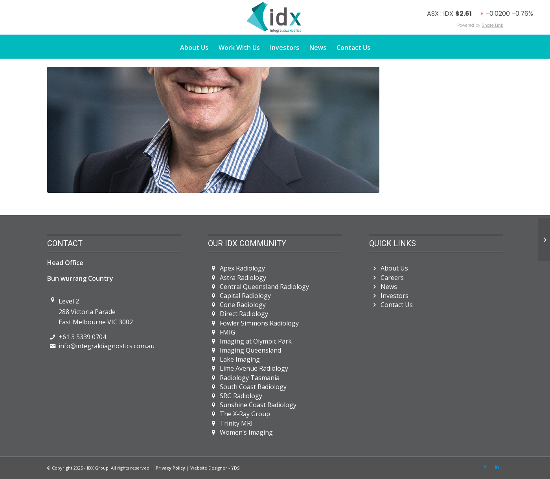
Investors (394, 295)
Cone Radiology (243, 304)
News (389, 286)
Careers (392, 277)
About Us (394, 268)
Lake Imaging (240, 359)
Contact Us (397, 304)
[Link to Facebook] (485, 467)
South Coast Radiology (253, 386)
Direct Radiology (244, 313)
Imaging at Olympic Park (256, 341)
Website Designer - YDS (214, 468)
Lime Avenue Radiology (254, 368)
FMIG (227, 332)
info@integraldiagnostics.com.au (107, 346)
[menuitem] (194, 47)
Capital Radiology (245, 295)
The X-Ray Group (245, 414)
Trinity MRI (236, 423)
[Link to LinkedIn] (497, 467)
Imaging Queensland (250, 350)
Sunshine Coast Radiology (258, 404)
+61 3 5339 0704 (82, 337)
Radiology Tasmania (250, 377)
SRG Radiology (241, 395)
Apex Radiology (242, 268)
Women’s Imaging (246, 432)
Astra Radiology (243, 277)
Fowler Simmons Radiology (259, 323)
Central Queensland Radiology (264, 286)
